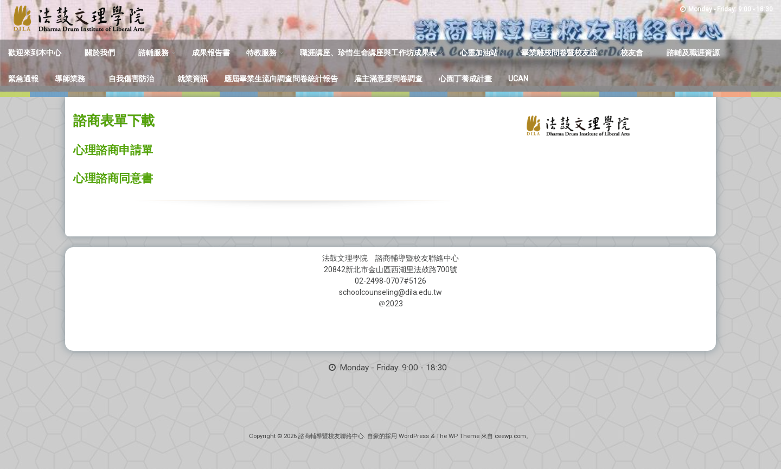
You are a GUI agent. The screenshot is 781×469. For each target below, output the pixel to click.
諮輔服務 (153, 52)
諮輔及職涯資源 (693, 52)
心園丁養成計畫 (465, 78)
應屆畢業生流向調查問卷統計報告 (281, 78)
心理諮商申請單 (113, 150)
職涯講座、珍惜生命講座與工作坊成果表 (368, 52)
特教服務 (261, 52)
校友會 (631, 52)
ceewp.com (510, 436)
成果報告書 (211, 52)
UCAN (518, 78)
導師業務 (70, 78)
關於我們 (100, 52)
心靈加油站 (479, 52)
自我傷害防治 (131, 78)
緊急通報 (23, 78)
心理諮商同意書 (113, 178)
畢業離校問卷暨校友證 (559, 52)
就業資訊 (192, 78)
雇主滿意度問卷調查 (388, 78)
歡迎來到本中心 (34, 52)
